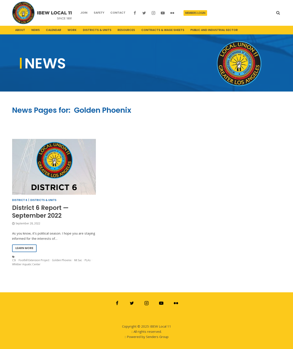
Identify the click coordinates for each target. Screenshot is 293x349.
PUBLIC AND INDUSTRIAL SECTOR (214, 30)
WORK (72, 30)
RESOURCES (126, 30)
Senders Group (157, 337)
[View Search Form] (278, 13)
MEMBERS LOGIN (195, 13)
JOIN (83, 13)
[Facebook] (135, 13)
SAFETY (99, 13)
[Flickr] (172, 13)
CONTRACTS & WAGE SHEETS (162, 30)
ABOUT (20, 30)
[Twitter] (144, 13)
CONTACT (118, 13)
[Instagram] (153, 13)
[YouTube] (163, 13)
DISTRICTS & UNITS (97, 30)
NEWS (35, 30)
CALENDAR (53, 30)
